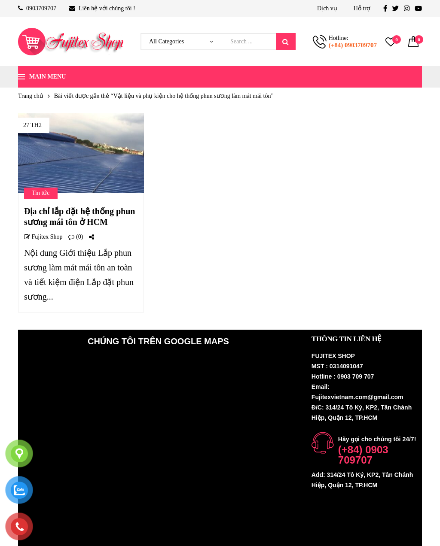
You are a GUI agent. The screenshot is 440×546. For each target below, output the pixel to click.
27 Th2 (32, 125)
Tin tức (41, 193)
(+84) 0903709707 (353, 45)
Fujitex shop (43, 237)
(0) (75, 237)
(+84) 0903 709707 (363, 455)
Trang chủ (30, 96)
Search (286, 41)
